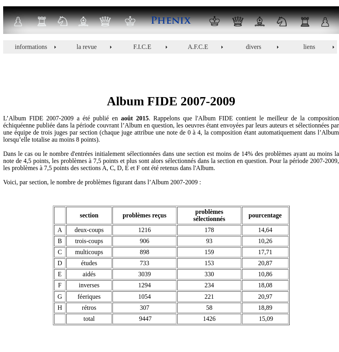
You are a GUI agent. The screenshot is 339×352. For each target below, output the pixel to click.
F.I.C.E (142, 46)
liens (309, 46)
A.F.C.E (198, 46)
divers (253, 46)
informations (31, 46)
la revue (87, 46)
